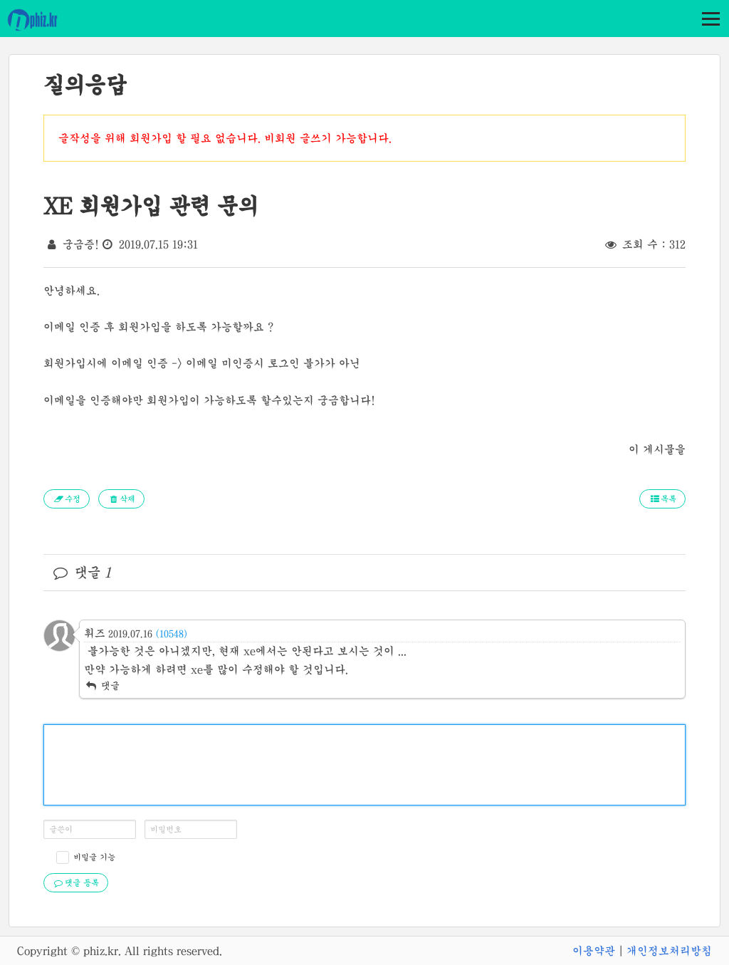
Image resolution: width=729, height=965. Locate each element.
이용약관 (593, 950)
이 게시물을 (657, 449)
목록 (662, 499)
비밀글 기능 (94, 857)
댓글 (102, 686)
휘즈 (94, 633)
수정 (66, 499)
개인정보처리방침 (669, 950)
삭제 (121, 499)
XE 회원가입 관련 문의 (150, 205)
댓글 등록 (76, 883)
